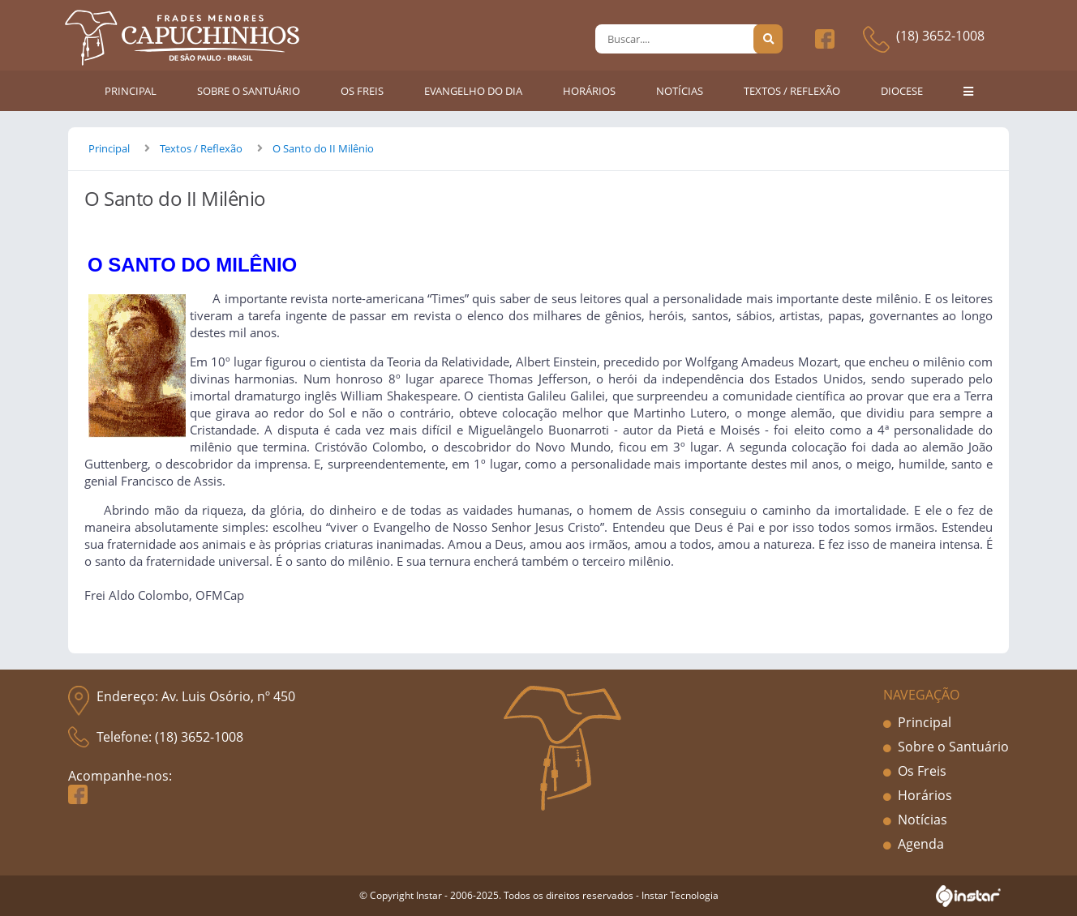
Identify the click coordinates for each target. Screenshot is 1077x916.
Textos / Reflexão (201, 148)
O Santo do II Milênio (323, 148)
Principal (109, 148)
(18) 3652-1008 (940, 36)
